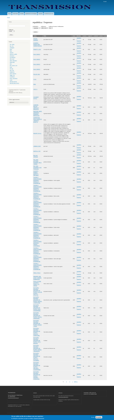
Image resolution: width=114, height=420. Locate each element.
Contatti (21, 13)
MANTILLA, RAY (37, 151)
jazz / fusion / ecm (13, 65)
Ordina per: (43, 26)
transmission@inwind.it (63, 397)
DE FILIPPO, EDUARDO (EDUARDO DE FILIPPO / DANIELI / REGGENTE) (37, 348)
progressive (12, 72)
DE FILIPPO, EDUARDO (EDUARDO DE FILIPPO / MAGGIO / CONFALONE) (37, 300)
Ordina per (11, 29)
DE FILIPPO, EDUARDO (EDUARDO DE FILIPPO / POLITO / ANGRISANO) (37, 315)
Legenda (40, 13)
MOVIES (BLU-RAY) (14, 83)
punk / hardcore (13, 73)
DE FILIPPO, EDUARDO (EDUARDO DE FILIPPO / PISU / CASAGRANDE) (37, 307)
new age (11, 68)
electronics (12, 55)
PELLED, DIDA (36, 74)
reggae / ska (12, 75)
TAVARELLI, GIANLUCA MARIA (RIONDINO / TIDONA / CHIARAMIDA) (37, 243)
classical (11, 52)
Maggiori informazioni (39, 418)
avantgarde (12, 47)
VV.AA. (34, 79)
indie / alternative (13, 60)
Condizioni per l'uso (48, 13)
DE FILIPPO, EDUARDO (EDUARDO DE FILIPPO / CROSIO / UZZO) (37, 323)
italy (11, 63)
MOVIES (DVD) (13, 81)
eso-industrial (12, 57)
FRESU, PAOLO (36, 273)
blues (11, 50)
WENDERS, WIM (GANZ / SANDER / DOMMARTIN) (37, 278)
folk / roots (12, 59)
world (11, 80)
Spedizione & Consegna (30, 13)
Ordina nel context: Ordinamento (56, 26)
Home (9, 13)
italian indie (12, 62)
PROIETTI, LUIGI (37, 49)
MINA (34, 84)
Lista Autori (15, 13)
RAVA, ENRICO (36, 54)
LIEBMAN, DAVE (37, 146)
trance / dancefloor (13, 78)
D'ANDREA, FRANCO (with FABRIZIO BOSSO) (37, 44)
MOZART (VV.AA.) (37, 133)
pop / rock (12, 70)
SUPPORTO (35, 26)
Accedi (104, 1)
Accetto (93, 417)
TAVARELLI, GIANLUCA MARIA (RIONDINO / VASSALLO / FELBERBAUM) (37, 180)
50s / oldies (12, 44)
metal (11, 67)
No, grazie (98, 417)
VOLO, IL (35, 89)
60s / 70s (11, 46)
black (11, 49)
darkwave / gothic (13, 54)
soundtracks (12, 76)
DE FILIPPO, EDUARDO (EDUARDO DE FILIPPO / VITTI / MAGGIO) (37, 340)
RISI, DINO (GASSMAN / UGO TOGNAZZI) (37, 168)
